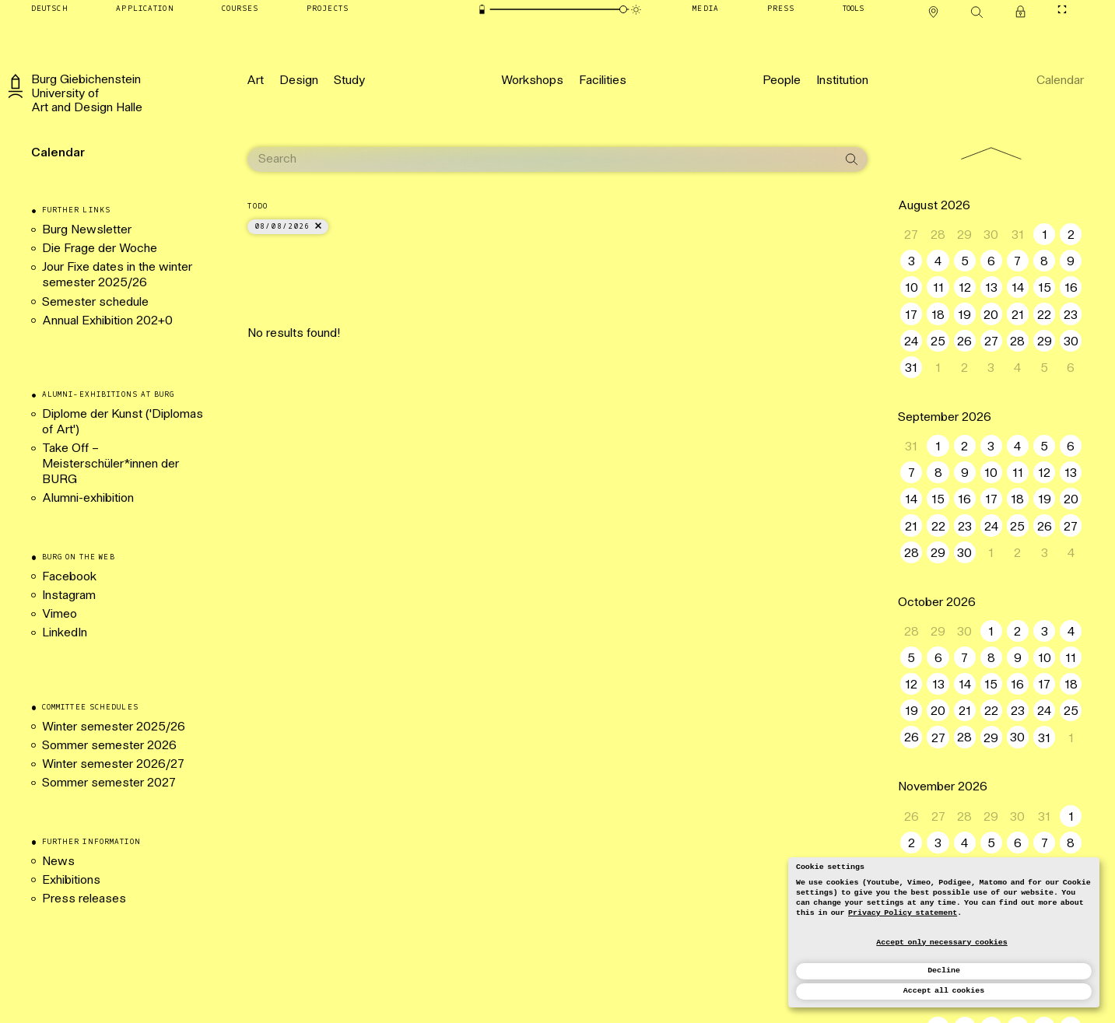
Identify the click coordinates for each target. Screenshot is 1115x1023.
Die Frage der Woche (99, 249)
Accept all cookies (943, 990)
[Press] (781, 10)
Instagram (69, 596)
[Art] (256, 80)
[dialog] (943, 932)
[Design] (299, 80)
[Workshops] (532, 80)
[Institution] (842, 80)
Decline (943, 970)
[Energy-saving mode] (482, 10)
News (58, 862)
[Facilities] (602, 80)
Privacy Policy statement (902, 913)
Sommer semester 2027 (109, 783)
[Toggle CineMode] (1062, 10)
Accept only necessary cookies (941, 942)
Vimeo (59, 614)
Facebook (69, 577)
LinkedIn (64, 633)
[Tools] (853, 10)
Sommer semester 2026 (109, 746)
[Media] (706, 10)
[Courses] (240, 10)
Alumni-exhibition (89, 498)
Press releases (84, 899)
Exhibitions (71, 880)
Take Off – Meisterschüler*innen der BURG (110, 464)
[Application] (144, 10)
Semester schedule (95, 302)
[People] (781, 80)
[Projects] (327, 10)
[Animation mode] (636, 10)
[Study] (349, 80)
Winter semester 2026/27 (113, 764)
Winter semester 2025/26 (113, 727)
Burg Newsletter (86, 230)
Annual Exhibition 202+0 (112, 321)
